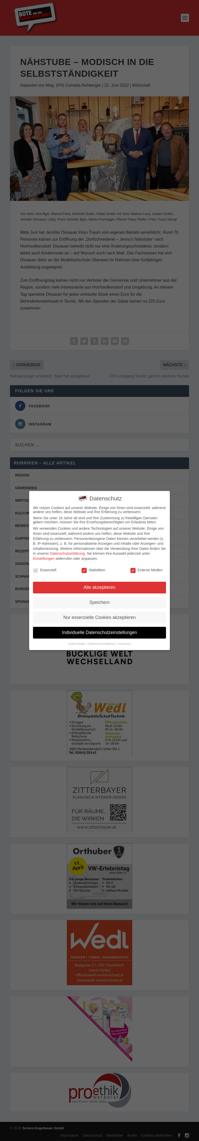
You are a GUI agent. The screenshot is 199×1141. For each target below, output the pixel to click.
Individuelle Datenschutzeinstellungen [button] (99, 631)
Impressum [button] (124, 643)
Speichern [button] (100, 601)
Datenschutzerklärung (67, 553)
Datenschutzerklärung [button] (102, 643)
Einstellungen (43, 558)
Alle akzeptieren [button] (100, 586)
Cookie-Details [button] (77, 643)
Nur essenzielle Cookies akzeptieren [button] (99, 616)
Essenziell (44, 569)
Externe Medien (146, 569)
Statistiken (93, 569)
